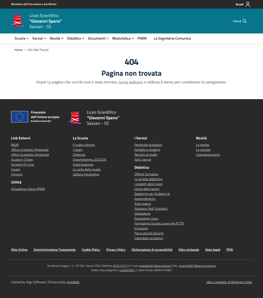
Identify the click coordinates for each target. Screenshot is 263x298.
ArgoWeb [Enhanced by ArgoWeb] (73, 282)
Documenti (96, 38)
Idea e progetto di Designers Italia (229, 282)
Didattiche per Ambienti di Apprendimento (152, 196)
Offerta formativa (146, 174)
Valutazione (142, 213)
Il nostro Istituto (84, 144)
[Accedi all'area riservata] (243, 4)
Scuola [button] (20, 38)
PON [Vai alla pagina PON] (229, 249)
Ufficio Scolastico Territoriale (30, 154)
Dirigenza (79, 154)
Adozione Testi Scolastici (150, 208)
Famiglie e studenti (147, 149)
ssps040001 (127, 270)
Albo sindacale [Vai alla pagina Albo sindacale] (189, 249)
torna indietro (131, 82)
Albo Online (19, 249)
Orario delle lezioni (146, 188)
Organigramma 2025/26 (89, 159)
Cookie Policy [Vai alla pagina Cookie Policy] (91, 249)
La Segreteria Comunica (172, 38)
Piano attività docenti (149, 233)
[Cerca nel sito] (240, 21)
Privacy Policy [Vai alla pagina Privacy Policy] (116, 249)
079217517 (120, 266)
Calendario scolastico (148, 238)
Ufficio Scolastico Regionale (29, 149)
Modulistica (121, 38)
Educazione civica (146, 218)
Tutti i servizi (142, 159)
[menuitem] (20, 38)
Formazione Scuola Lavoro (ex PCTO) (159, 223)
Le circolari (203, 149)
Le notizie (202, 144)
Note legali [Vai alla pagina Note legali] (212, 249)
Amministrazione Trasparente (55, 249)
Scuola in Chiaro (22, 159)
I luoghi (78, 149)
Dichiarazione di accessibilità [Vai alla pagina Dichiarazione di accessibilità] (152, 249)
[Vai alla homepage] (17, 21)
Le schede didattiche (148, 179)
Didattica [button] (74, 38)
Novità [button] (55, 38)
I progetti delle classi (148, 183)
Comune (16, 174)
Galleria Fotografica (86, 174)
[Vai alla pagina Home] (18, 49)
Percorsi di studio (145, 154)
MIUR (15, 144)
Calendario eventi (208, 154)
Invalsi (15, 169)
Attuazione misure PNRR (28, 188)
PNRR (142, 38)
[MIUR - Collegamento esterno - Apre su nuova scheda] (33, 4)
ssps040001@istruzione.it (155, 266)
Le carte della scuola (87, 169)
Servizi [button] (37, 38)
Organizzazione (83, 164)
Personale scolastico (148, 144)
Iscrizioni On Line (22, 164)
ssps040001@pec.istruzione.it (197, 266)
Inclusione (141, 228)
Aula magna (142, 203)
